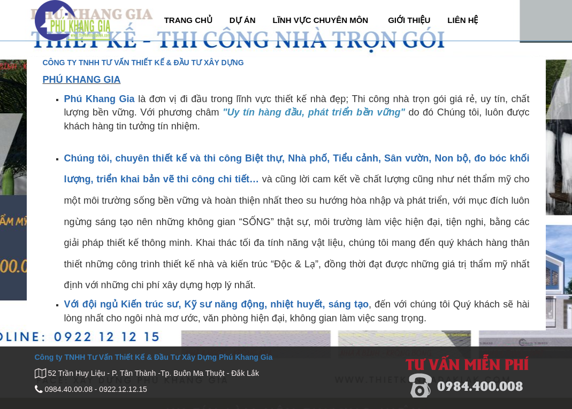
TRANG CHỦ (188, 20)
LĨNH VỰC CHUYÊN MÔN (320, 20)
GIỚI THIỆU (409, 20)
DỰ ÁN (243, 20)
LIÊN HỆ (462, 20)
